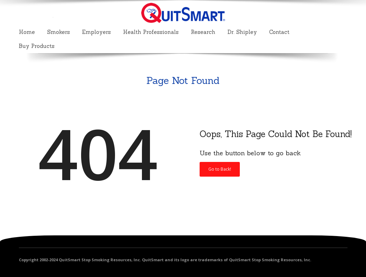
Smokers (58, 32)
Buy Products (37, 46)
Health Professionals (151, 32)
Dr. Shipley (242, 32)
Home (27, 32)
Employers (96, 32)
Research (203, 32)
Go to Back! (219, 169)
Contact (279, 32)
